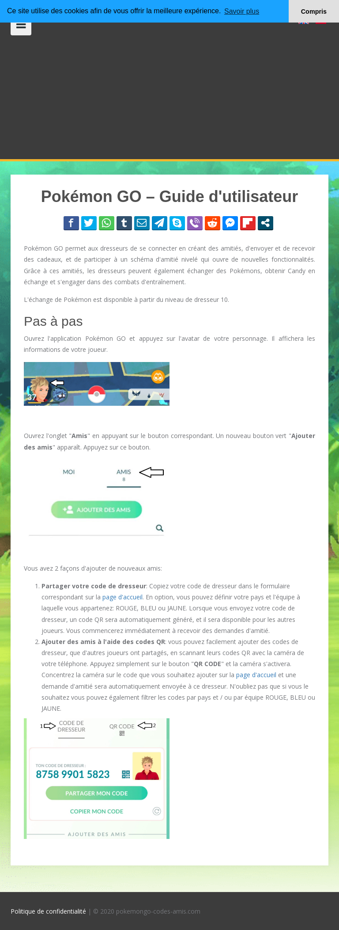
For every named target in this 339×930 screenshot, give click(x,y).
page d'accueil (122, 597)
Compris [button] (314, 11)
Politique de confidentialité (48, 911)
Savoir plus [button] (241, 11)
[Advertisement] (169, 97)
